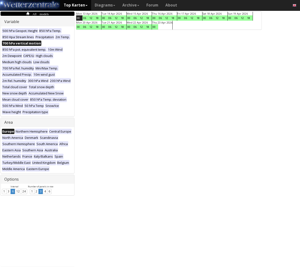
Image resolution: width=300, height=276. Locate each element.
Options (11, 179)
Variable (11, 21)
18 (97, 18)
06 (84, 18)
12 (18, 191)
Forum (152, 5)
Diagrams (105, 5)
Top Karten (76, 5)
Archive (130, 5)
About (171, 5)
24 (24, 191)
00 (78, 18)
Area (8, 122)
